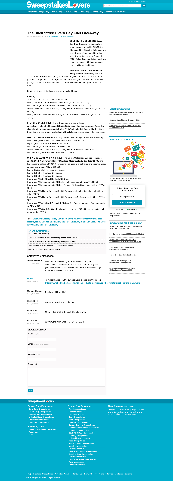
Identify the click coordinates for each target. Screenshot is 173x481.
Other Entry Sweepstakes (66, 36)
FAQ (29, 474)
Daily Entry (32, 12)
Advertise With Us (62, 474)
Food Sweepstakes (77, 441)
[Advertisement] (86, 21)
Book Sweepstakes (77, 420)
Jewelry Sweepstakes (78, 446)
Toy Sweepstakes (76, 462)
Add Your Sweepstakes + (137, 1)
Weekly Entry (57, 12)
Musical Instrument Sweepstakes (83, 451)
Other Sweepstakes (77, 465)
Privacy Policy (90, 474)
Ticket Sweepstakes (77, 457)
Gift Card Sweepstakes (78, 422)
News (31, 435)
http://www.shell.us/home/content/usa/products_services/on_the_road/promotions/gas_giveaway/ (92, 283)
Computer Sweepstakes (79, 430)
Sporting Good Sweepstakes (81, 454)
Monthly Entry (97, 12)
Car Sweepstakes (53, 36)
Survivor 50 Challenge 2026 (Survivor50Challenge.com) (120, 261)
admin (30, 279)
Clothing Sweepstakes (78, 435)
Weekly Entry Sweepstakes (40, 414)
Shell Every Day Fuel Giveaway (65, 222)
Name (34, 334)
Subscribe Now (127, 202)
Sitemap (128, 474)
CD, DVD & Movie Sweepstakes (82, 433)
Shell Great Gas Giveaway (38, 234)
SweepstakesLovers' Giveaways (42, 429)
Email (38, 344)
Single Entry (44, 12)
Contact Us (77, 474)
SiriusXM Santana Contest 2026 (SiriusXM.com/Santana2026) (122, 269)
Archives (119, 474)
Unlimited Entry (71, 12)
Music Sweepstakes (77, 449)
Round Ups (33, 432)
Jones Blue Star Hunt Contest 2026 (123, 255)
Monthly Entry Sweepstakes (41, 420)
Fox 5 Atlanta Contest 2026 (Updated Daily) (126, 234)
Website (34, 354)
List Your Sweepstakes (43, 474)
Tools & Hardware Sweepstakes (82, 459)
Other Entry (84, 12)
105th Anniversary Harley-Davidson (50, 219)
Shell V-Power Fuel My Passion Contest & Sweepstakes (50, 245)
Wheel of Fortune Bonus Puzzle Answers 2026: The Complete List (125, 227)
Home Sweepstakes (77, 412)
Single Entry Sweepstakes (40, 412)
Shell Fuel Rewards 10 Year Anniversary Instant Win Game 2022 (53, 238)
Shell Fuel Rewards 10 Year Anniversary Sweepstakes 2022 (52, 241)
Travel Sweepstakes (77, 409)
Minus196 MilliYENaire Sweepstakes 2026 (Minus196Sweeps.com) (125, 113)
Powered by (126, 210)
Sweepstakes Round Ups (116, 12)
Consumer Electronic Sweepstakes (84, 428)
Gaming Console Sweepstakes (82, 425)
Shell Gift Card (88, 222)
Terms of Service (106, 474)
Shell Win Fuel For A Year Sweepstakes (44, 249)
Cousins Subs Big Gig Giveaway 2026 (124, 120)
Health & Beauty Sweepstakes (81, 443)
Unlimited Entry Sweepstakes (41, 417)
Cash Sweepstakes (77, 417)
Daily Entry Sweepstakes (39, 409)
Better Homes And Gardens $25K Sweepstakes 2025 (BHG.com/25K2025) (125, 241)
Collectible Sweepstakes (79, 438)
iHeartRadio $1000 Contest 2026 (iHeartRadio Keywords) (122, 248)
